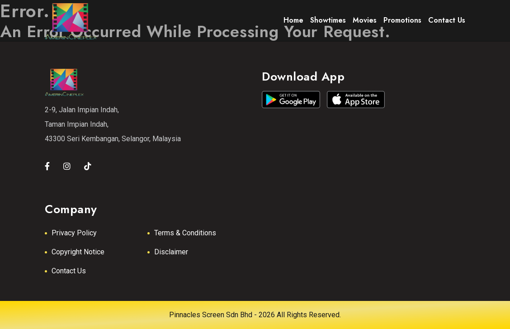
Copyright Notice (78, 252)
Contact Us (69, 271)
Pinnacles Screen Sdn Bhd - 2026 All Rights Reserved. (255, 314)
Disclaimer (171, 252)
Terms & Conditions (185, 233)
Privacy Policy (74, 233)
